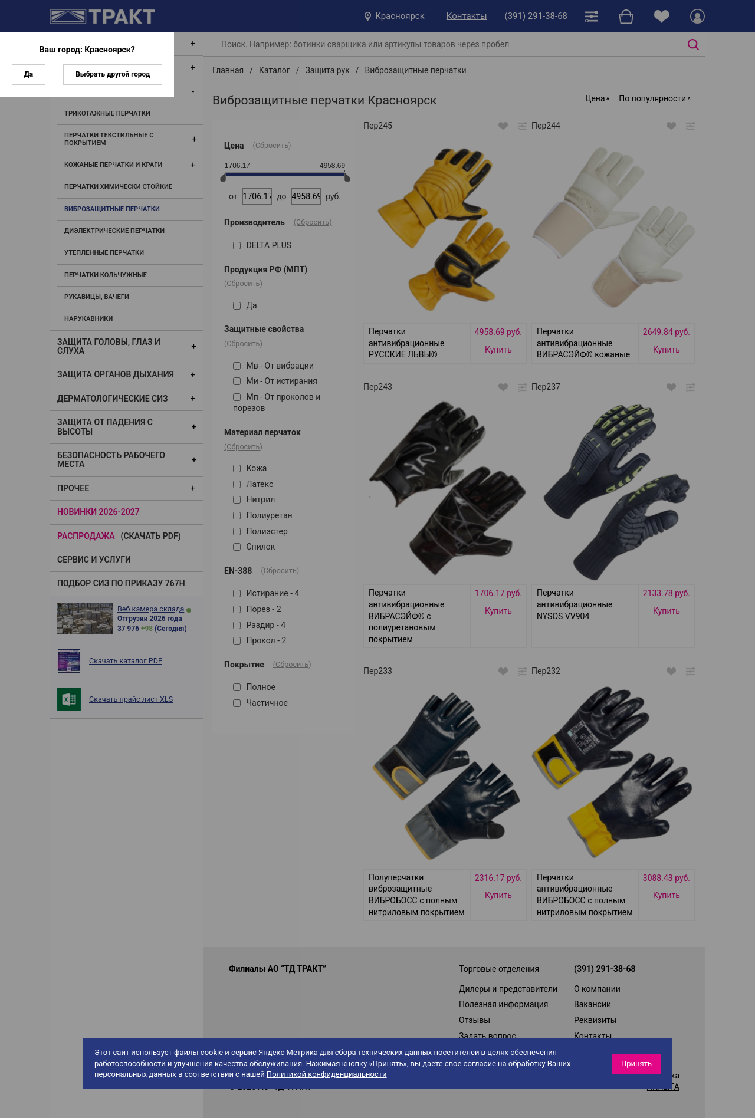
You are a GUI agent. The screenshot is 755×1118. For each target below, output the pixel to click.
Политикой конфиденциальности (327, 1074)
